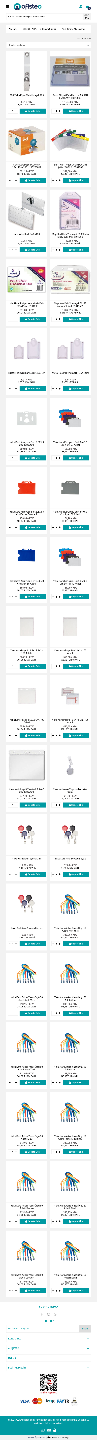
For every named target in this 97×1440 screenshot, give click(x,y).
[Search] (48, 16)
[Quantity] (12, 111)
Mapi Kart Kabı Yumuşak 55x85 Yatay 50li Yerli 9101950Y (70, 304)
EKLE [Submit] (85, 1328)
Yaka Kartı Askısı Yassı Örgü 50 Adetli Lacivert (27, 1276)
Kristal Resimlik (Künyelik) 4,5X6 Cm (26, 373)
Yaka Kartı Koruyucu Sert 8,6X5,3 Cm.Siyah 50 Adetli (70, 513)
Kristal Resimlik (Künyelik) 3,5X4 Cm (70, 373)
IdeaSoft (31, 1437)
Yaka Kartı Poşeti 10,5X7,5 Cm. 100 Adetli (70, 721)
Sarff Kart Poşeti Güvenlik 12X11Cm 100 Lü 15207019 (26, 166)
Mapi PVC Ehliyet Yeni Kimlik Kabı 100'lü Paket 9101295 (27, 304)
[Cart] (87, 6)
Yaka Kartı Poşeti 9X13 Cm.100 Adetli (70, 652)
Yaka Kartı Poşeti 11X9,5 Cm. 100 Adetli (26, 721)
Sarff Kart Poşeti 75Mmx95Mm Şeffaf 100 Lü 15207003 (70, 166)
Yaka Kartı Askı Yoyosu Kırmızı (26, 928)
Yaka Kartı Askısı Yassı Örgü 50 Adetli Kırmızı (27, 1207)
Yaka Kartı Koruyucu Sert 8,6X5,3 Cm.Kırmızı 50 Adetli (27, 513)
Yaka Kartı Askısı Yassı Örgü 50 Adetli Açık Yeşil (70, 929)
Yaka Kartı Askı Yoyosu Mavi (26, 858)
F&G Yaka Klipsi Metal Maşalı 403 (27, 95)
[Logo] (28, 6)
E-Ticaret (41, 1437)
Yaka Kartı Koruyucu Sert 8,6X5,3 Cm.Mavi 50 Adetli (27, 582)
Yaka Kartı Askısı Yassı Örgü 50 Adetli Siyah (70, 1207)
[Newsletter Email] (48, 1328)
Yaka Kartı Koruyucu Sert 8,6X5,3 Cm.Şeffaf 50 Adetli (70, 582)
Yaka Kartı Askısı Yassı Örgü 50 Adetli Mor (70, 1068)
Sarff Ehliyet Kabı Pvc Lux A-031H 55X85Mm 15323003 (70, 96)
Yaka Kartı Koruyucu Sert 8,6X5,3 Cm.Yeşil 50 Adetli (70, 443)
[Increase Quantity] (16, 111)
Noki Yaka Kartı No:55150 (27, 234)
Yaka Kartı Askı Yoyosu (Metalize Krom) (70, 790)
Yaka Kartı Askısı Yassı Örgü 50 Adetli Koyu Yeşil (27, 1068)
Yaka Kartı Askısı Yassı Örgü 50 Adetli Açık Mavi (27, 998)
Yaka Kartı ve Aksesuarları (74, 29)
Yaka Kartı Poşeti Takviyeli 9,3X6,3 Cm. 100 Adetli (26, 790)
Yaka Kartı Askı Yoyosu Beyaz (70, 858)
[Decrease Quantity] (9, 111)
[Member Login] (81, 6)
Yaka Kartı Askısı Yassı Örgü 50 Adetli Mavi (27, 1137)
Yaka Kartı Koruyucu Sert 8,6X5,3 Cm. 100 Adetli (27, 443)
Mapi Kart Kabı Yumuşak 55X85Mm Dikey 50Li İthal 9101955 (70, 235)
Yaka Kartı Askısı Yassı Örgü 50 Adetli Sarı (70, 998)
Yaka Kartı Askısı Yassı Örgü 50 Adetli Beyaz (70, 1276)
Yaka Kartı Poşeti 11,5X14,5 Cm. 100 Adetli (26, 652)
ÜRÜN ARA (86, 16)
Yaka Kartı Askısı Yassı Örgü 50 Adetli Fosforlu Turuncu (70, 1137)
